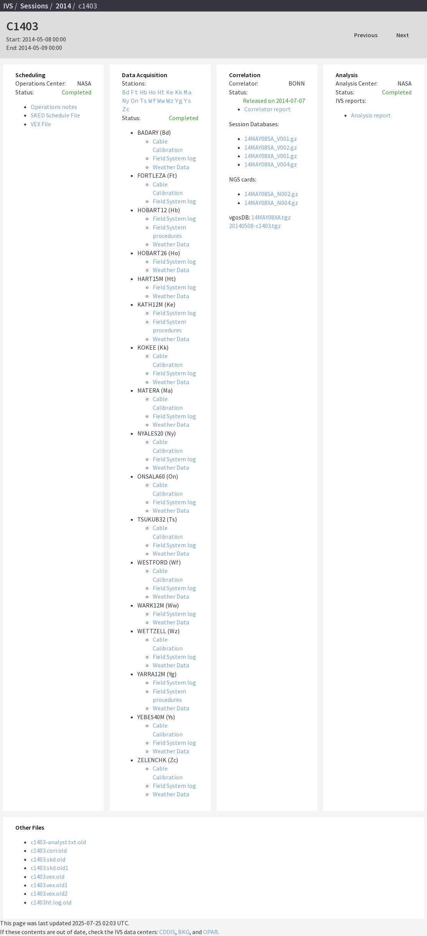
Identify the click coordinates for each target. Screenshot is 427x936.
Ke (170, 92)
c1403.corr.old (49, 850)
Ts (143, 100)
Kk (179, 92)
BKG (184, 932)
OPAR (210, 932)
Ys (187, 100)
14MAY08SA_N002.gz (271, 194)
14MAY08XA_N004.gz (271, 202)
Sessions (34, 5)
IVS (8, 5)
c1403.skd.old (48, 859)
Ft (134, 92)
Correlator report (267, 109)
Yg (179, 100)
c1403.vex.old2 (49, 893)
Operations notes (54, 107)
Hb (143, 92)
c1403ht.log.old (51, 902)
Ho (152, 92)
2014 (63, 5)
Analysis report (371, 115)
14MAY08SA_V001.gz (270, 138)
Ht (161, 92)
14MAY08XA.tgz (271, 217)
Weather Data (171, 167)
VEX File (41, 124)
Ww (161, 100)
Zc (126, 109)
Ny (126, 100)
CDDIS (167, 932)
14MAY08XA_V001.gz (270, 156)
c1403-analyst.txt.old (58, 842)
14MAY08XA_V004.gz (270, 164)
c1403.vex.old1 (49, 885)
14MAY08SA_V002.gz (270, 147)
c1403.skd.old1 (49, 868)
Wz (170, 100)
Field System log (174, 158)
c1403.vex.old (47, 876)
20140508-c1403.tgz (255, 225)
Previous (366, 35)
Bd (126, 92)
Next (402, 35)
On (134, 100)
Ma (187, 92)
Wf (152, 100)
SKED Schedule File (55, 115)
